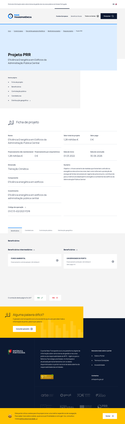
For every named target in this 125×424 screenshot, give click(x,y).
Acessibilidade (99, 365)
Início (9, 31)
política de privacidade (28, 419)
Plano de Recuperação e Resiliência (35, 31)
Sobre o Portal (99, 356)
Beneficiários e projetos (54, 31)
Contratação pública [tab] (45, 230)
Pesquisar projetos (68, 31)
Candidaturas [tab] (29, 230)
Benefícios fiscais (76, 16)
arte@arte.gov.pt (97, 379)
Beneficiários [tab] (15, 231)
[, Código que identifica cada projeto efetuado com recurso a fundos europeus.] (26, 207)
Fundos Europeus (62, 16)
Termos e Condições (101, 360)
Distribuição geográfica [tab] (65, 230)
